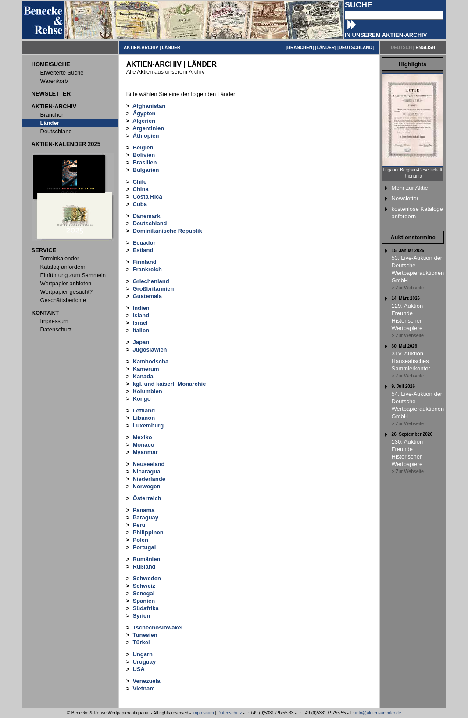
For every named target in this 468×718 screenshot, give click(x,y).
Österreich (147, 498)
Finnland (145, 262)
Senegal (144, 593)
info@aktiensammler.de (378, 713)
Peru (139, 525)
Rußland (144, 566)
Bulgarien (146, 170)
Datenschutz (230, 713)
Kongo (142, 398)
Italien (141, 330)
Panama (144, 510)
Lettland (144, 410)
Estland (143, 250)
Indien (141, 308)
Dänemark (147, 216)
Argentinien (148, 128)
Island (141, 315)
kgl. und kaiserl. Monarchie (169, 383)
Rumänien (147, 559)
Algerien (143, 120)
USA (139, 669)
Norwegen (147, 486)
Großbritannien (153, 288)
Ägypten (144, 113)
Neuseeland (149, 464)
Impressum (203, 713)
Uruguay (144, 661)
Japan (141, 342)
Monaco (143, 444)
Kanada (143, 376)
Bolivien (144, 155)
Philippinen (148, 532)
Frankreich (147, 269)
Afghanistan (148, 106)
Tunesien (145, 635)
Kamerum (146, 369)
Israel (140, 323)
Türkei (141, 642)
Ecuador (144, 242)
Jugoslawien (150, 349)
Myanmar (145, 452)
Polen (140, 540)
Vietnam (144, 688)
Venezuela (147, 681)
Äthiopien (146, 135)
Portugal (144, 547)
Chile (140, 181)
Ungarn (143, 654)
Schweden (147, 578)
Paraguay (146, 517)
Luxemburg (148, 425)
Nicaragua (147, 471)
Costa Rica (147, 196)
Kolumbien (147, 391)
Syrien (141, 615)
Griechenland (151, 281)
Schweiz (144, 586)
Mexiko (142, 437)
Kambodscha (151, 361)
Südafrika (146, 608)
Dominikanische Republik (167, 230)
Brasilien (145, 162)
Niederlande (149, 479)
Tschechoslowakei (158, 627)
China (141, 189)
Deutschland (150, 223)
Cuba (140, 204)
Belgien (143, 147)
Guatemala (147, 296)
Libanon (144, 418)
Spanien (144, 600)
